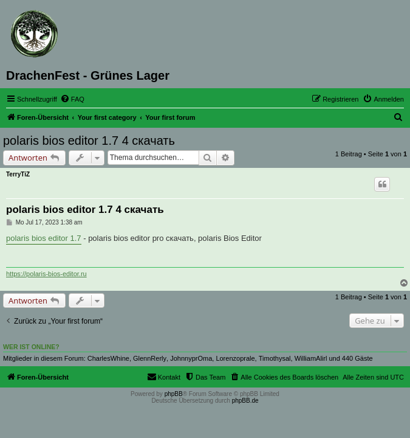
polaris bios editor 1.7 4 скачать (89, 140)
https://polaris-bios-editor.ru (46, 273)
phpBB (174, 394)
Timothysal (275, 358)
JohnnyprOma (191, 358)
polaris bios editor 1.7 (43, 238)
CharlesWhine (108, 358)
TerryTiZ (18, 174)
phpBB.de (245, 400)
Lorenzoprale (235, 358)
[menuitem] (72, 99)
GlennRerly (149, 358)
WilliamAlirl (311, 358)
